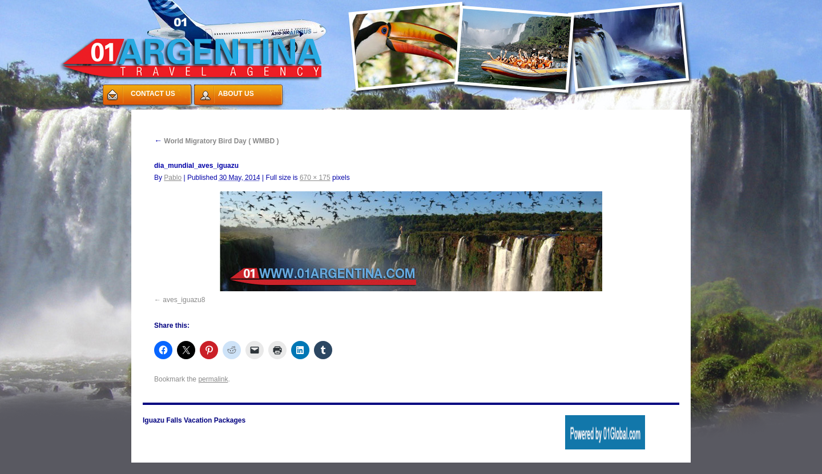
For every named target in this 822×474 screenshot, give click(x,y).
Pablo (173, 178)
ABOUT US (236, 94)
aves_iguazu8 (184, 300)
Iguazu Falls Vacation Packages (194, 420)
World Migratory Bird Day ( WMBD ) (216, 141)
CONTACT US (153, 94)
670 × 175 (315, 178)
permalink (213, 379)
